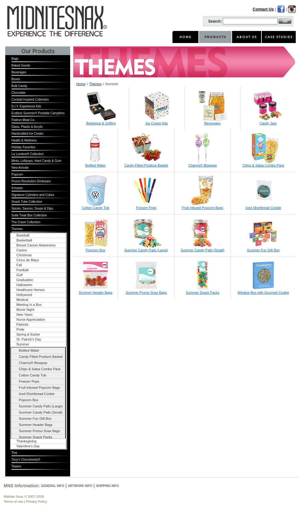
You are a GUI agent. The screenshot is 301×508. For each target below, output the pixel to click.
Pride (20, 329)
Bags (15, 58)
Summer (22, 344)
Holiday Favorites (23, 147)
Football (22, 270)
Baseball (22, 235)
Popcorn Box (28, 400)
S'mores (17, 188)
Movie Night (25, 309)
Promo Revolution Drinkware (31, 181)
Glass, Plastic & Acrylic (27, 126)
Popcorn (17, 174)
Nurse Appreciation (30, 319)
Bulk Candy (19, 86)
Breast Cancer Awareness (36, 245)
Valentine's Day (28, 446)
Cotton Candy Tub (32, 375)
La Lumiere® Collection (27, 154)
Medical (22, 300)
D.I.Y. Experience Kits (26, 106)
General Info (52, 486)
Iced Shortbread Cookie (37, 394)
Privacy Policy (36, 501)
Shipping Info (107, 486)
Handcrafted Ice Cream (27, 133)
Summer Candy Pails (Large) (41, 406)
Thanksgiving (26, 441)
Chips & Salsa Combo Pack (40, 369)
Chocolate (18, 92)
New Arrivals (20, 167)
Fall (19, 265)
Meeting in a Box (29, 304)
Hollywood (24, 295)
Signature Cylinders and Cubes (32, 195)
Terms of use (13, 501)
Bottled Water (29, 350)
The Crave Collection (25, 222)
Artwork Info (80, 486)
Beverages (18, 72)
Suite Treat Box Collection (29, 215)
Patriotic (22, 324)
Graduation (24, 280)
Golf (19, 275)
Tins (14, 452)
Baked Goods (20, 65)
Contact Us (263, 9)
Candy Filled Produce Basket (41, 356)
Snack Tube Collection (26, 201)
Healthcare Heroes (30, 290)
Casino (21, 250)
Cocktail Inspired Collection (30, 99)
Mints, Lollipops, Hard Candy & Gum (36, 161)
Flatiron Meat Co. (23, 120)
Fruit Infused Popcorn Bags (39, 387)
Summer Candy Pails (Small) (40, 412)
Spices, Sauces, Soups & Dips (32, 208)
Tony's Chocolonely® (25, 459)
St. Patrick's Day (28, 339)
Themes (17, 229)
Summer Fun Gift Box (35, 418)
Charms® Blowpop (33, 363)
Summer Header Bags (36, 425)
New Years (24, 314)
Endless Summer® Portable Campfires (38, 113)
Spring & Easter (28, 334)
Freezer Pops (29, 381)
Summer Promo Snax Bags (39, 431)
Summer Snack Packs (35, 437)
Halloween (24, 285)
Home (80, 84)
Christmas (24, 255)
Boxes (15, 79)
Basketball (24, 240)
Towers (16, 466)
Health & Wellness (24, 140)
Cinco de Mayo (27, 260)
